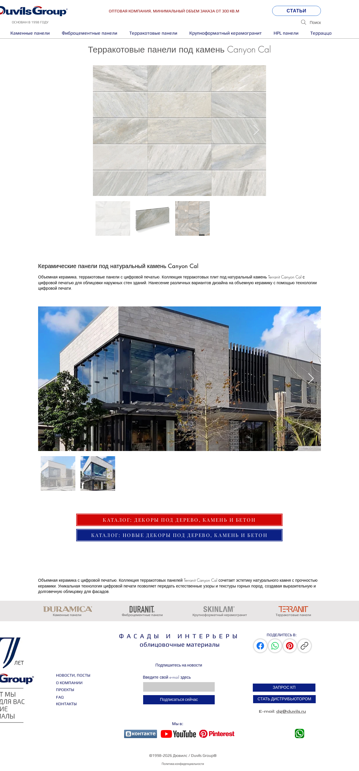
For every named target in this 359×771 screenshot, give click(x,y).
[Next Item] (256, 130)
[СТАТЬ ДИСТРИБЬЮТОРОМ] (284, 699)
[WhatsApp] (275, 645)
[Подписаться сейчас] (179, 700)
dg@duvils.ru (291, 711)
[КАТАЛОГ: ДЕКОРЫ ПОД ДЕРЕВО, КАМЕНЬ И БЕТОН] (179, 519)
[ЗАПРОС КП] (284, 687)
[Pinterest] (289, 645)
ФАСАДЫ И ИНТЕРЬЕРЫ (179, 636)
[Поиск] (285, 22)
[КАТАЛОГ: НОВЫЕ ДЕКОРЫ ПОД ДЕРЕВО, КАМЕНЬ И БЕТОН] (179, 535)
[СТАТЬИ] (296, 11)
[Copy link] (304, 645)
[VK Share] (261, 645)
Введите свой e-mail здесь (167, 677)
